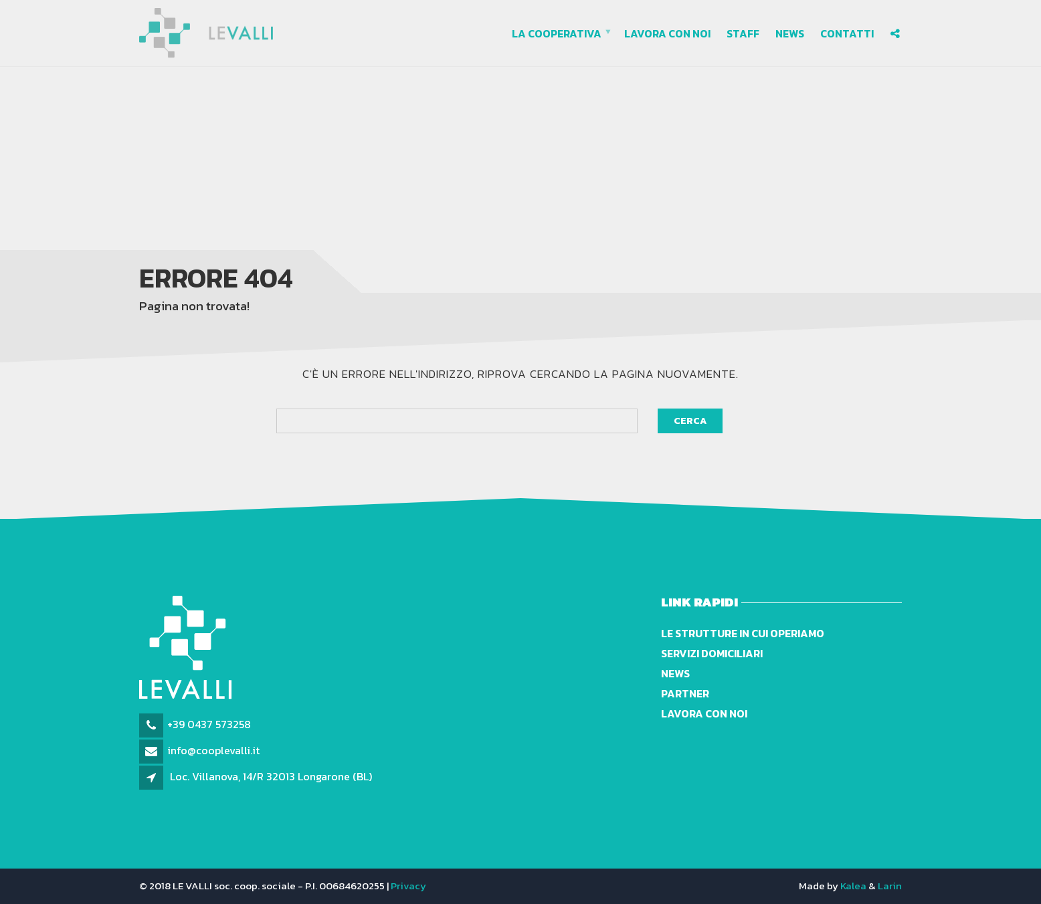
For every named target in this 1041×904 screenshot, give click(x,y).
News (789, 33)
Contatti (847, 33)
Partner (685, 693)
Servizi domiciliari (712, 653)
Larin (890, 885)
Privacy (408, 885)
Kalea (853, 885)
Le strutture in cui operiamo (742, 633)
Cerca (690, 421)
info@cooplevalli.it (213, 750)
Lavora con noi (667, 33)
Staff (743, 33)
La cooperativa (556, 33)
